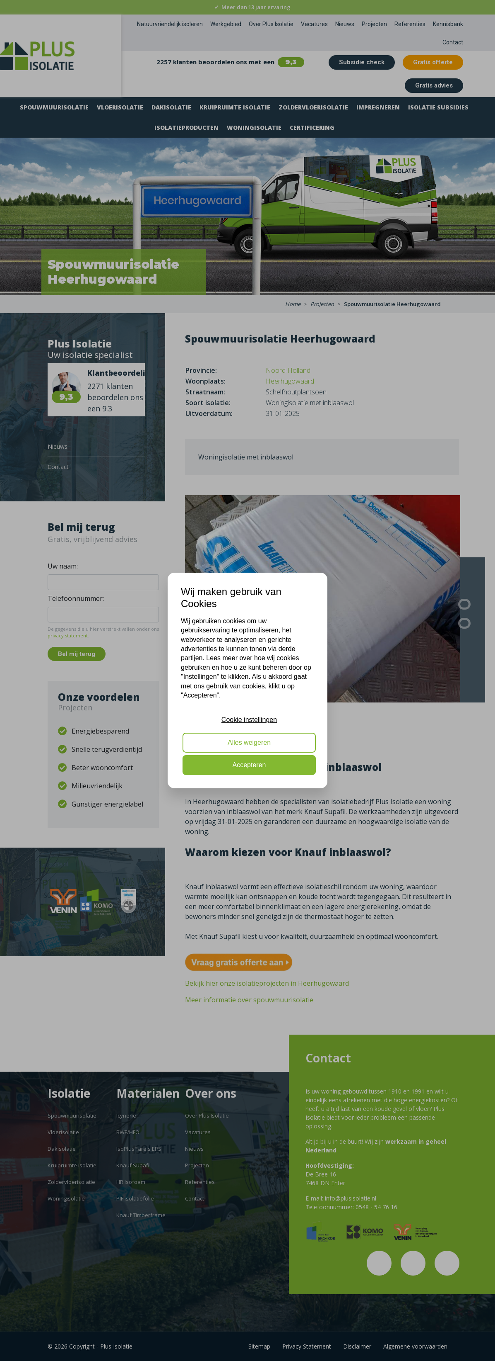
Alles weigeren (249, 742)
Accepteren (249, 764)
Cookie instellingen (249, 719)
